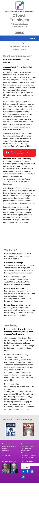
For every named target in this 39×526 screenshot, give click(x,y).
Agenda (24, 43)
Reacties (16, 49)
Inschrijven (16, 43)
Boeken (23, 49)
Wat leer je (25, 46)
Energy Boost (15, 46)
